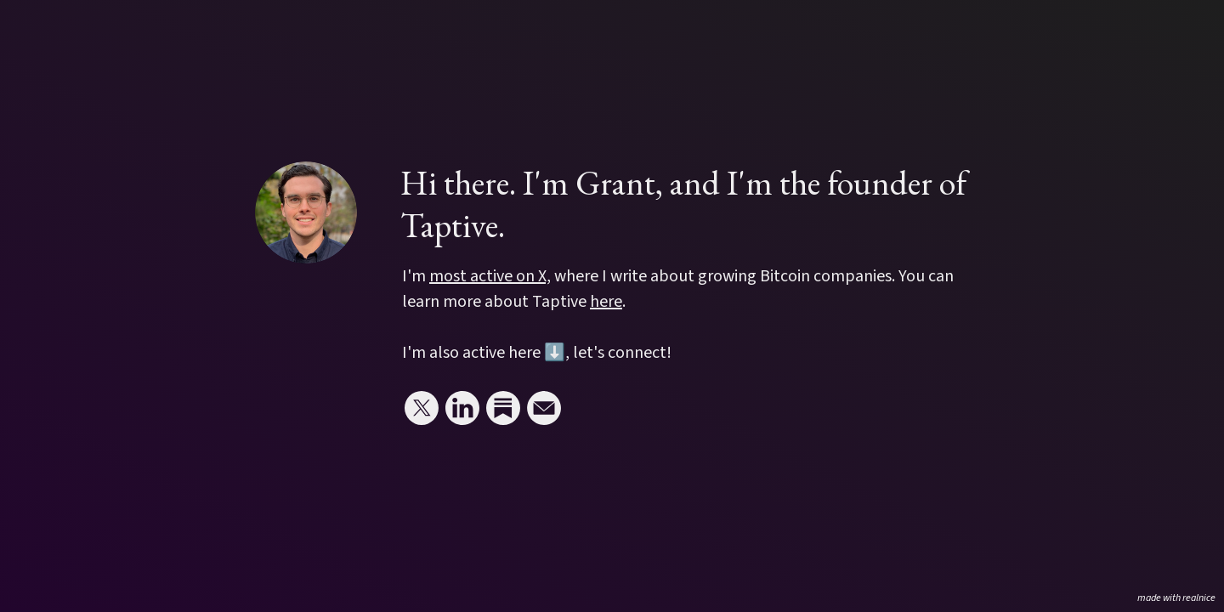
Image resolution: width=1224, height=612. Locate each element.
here (606, 302)
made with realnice (1176, 598)
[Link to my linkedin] (462, 408)
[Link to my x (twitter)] (422, 408)
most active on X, (490, 276)
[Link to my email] (544, 408)
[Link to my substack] (503, 408)
